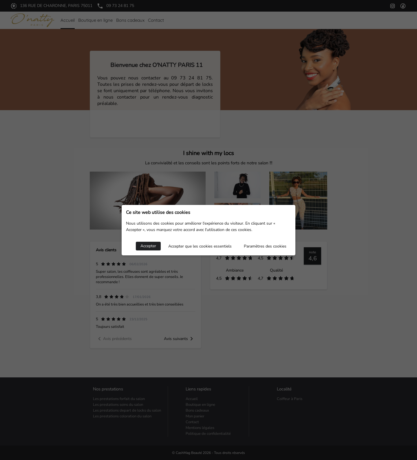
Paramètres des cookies (265, 246)
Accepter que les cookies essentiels (200, 246)
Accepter (148, 246)
